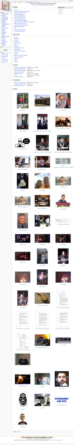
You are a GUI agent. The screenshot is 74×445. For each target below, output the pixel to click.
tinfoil (15, 60)
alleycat (16, 37)
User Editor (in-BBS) (18, 76)
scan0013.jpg (63, 244)
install (42, 3)
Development (4, 19)
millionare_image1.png (23, 206)
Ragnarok (16, 58)
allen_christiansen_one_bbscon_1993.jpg (42, 131)
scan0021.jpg (63, 265)
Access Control (5, 14)
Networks (4, 33)
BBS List (4, 15)
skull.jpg (22, 409)
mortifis (16, 54)
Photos (60, 13)
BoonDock (16, 40)
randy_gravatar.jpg (23, 230)
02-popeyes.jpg (42, 108)
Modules (3, 30)
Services (3, 40)
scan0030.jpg (23, 307)
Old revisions (37, 2)
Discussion (20, 2)
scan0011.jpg (23, 244)
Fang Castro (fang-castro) (19, 19)
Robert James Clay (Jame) (20, 23)
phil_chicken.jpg (63, 209)
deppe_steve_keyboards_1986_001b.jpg (42, 152)
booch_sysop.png (22, 149)
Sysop (15, 75)
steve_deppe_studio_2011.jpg (42, 347)
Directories (4, 21)
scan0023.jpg (23, 284)
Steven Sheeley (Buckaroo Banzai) (21, 11)
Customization (5, 18)
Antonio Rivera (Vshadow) (20, 29)
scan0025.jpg (42, 286)
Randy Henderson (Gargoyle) (20, 20)
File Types (16, 38)
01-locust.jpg (22, 110)
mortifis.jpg (42, 386)
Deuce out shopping (22, 169)
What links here (5, 53)
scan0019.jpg (42, 265)
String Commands (18, 73)
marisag (16, 52)
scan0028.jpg (63, 284)
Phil (15, 28)
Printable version (5, 59)
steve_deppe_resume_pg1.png (63, 307)
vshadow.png (22, 426)
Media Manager (5, 56)
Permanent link (5, 60)
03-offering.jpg (63, 110)
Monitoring (4, 32)
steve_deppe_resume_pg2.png (22, 328)
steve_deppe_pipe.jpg (42, 305)
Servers (3, 39)
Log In (71, 0)
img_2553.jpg (42, 190)
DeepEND (16, 46)
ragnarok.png (62, 388)
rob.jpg (42, 228)
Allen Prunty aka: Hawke (19, 50)
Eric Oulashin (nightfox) (19, 26)
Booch (15, 9)
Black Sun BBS (17, 43)
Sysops (60, 10)
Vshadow (16, 61)
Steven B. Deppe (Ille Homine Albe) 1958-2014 (24, 22)
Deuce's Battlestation (42, 208)
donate (36, 4)
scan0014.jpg (23, 262)
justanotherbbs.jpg (23, 385)
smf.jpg (42, 407)
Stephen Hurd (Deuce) (19, 14)
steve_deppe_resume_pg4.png (63, 328)
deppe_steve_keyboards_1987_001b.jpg (63, 152)
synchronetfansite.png (62, 405)
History (3, 26)
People (18, 431)
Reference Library (5, 36)
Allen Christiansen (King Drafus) (21, 25)
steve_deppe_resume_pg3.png (42, 328)
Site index (4, 57)
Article (15, 2)
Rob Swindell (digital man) (20, 15)
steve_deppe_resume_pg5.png (22, 349)
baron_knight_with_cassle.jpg (63, 128)
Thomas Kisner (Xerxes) (19, 31)
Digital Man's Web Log (19, 47)
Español (3, 22)
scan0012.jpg (42, 244)
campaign (16, 41)
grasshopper (17, 49)
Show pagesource (29, 2)
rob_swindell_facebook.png (63, 224)
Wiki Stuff (4, 44)
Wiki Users (61, 9)
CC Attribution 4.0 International (55, 440)
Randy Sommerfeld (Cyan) (20, 12)
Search (1, 46)
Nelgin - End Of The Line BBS (20, 55)
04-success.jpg (22, 131)
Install (3, 29)
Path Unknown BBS (18, 57)
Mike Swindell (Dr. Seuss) (19, 17)
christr (15, 44)
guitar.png (23, 190)
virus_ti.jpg (63, 344)
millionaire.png (63, 187)
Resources (4, 37)
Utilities (3, 43)
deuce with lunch (42, 169)
